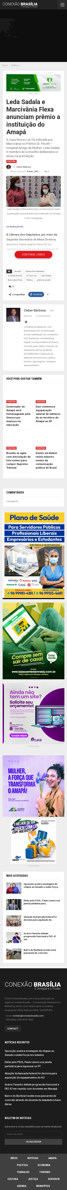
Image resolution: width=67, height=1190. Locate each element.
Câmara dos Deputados (34, 271)
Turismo (44, 1172)
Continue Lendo (33, 254)
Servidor (54, 1179)
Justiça (33, 1179)
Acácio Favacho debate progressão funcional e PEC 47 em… (40, 936)
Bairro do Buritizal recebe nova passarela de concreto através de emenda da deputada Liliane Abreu (33, 1100)
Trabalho (23, 1172)
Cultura (13, 1179)
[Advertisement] (35, 36)
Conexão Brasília (15, 276)
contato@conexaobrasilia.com (28, 1015)
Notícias (32, 1158)
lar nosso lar (31, 276)
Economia (44, 1165)
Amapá (52, 1158)
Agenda (21, 1186)
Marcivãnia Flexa (15, 280)
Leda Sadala (46, 276)
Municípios (43, 1186)
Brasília (18, 271)
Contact (12, 1028)
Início (13, 1158)
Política (11, 161)
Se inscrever (33, 1141)
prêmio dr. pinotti (43, 280)
